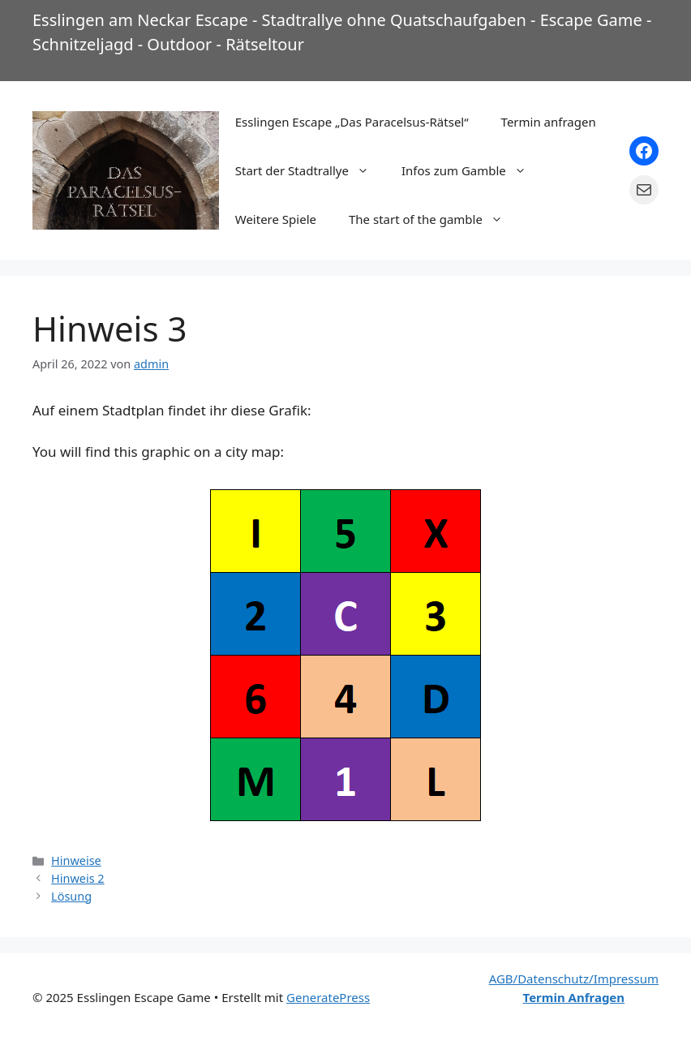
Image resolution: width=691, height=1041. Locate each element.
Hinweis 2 (78, 878)
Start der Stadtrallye (310, 170)
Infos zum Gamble (472, 170)
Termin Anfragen (574, 997)
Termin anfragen (548, 122)
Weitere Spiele (275, 219)
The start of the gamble (434, 219)
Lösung (71, 896)
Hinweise (76, 860)
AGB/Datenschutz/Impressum (574, 978)
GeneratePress (328, 997)
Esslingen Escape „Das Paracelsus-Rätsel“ (352, 122)
